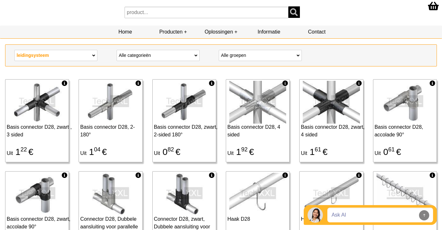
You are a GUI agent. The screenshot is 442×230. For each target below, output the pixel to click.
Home (125, 31)
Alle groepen (260, 55)
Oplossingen (219, 31)
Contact (316, 31)
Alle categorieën (158, 55)
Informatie (268, 31)
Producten (171, 31)
